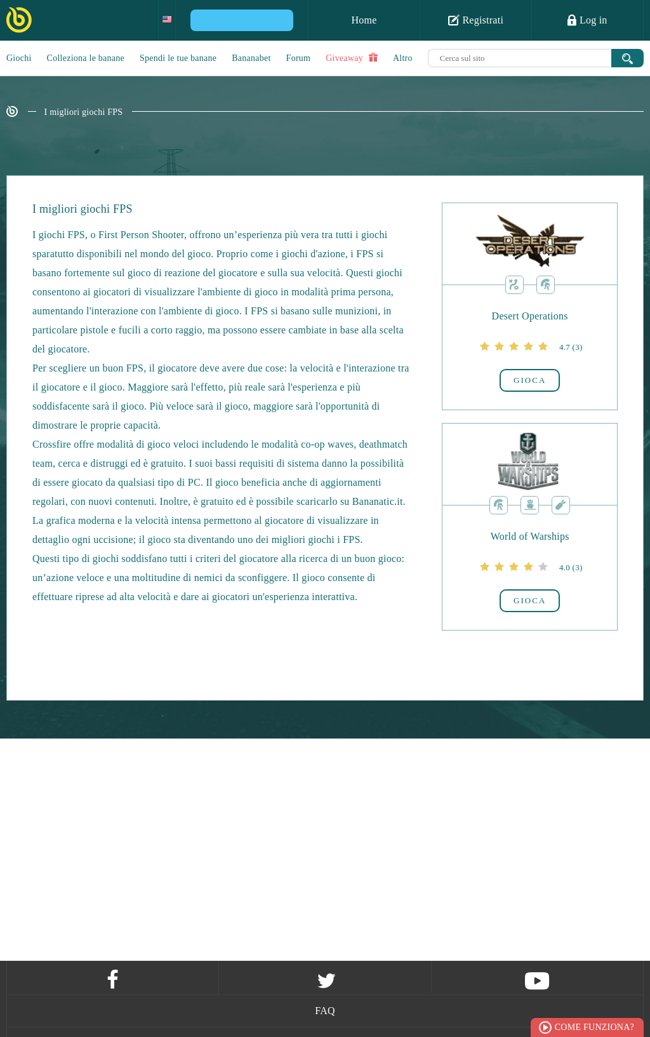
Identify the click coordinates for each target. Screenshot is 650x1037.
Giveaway (352, 58)
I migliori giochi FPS (83, 112)
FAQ (325, 1010)
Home (363, 20)
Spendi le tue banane (178, 58)
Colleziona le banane (85, 58)
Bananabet (251, 58)
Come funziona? (594, 1027)
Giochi (19, 58)
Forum (298, 58)
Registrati (475, 19)
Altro (403, 58)
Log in (587, 19)
